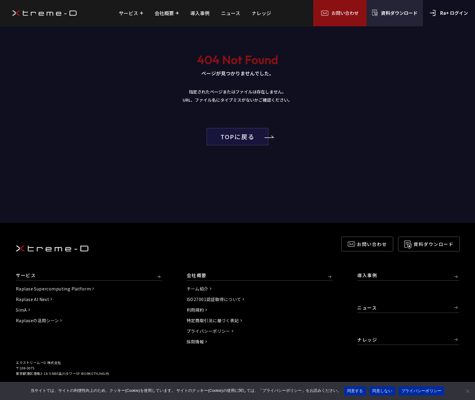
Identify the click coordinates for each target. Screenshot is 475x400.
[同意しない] (467, 391)
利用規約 (195, 310)
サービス (26, 275)
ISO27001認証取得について (214, 299)
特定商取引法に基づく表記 (213, 320)
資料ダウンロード (433, 244)
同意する (355, 391)
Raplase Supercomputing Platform (53, 289)
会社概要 (197, 275)
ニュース (367, 307)
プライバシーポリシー (208, 331)
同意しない (382, 391)
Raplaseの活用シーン (37, 320)
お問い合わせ (372, 244)
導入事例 (367, 275)
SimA (21, 310)
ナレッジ (367, 339)
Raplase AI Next (32, 299)
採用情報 (195, 342)
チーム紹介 (197, 289)
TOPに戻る (244, 136)
